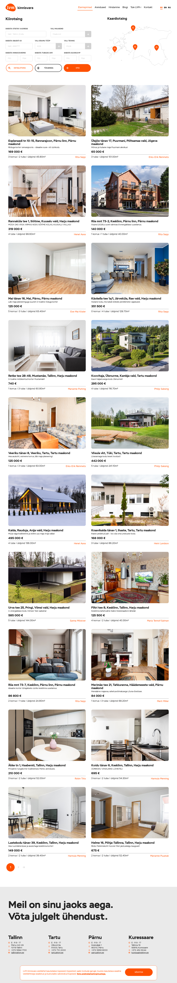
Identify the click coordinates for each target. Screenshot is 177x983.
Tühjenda (45, 68)
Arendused (100, 7)
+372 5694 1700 (19, 950)
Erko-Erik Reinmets (159, 157)
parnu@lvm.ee (97, 952)
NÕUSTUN (139, 972)
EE (161, 7)
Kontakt (148, 7)
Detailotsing (17, 68)
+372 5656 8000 (99, 950)
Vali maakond (70, 32)
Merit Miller (163, 701)
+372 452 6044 (139, 950)
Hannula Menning (160, 779)
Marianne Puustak (159, 856)
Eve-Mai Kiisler (78, 312)
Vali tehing (77, 44)
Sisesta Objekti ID (19, 44)
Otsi (73, 68)
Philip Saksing (161, 389)
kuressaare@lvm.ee (140, 952)
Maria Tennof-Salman (158, 621)
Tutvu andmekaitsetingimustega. (91, 974)
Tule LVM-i (136, 7)
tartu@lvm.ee (57, 952)
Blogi (125, 7)
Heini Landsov (161, 543)
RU (169, 7)
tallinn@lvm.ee (17, 952)
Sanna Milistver (78, 621)
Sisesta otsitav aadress (26, 32)
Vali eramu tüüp (48, 44)
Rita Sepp (80, 157)
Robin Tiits (80, 779)
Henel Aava (80, 234)
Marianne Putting (77, 389)
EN (165, 7)
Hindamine (114, 7)
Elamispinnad (85, 7)
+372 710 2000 (58, 950)
